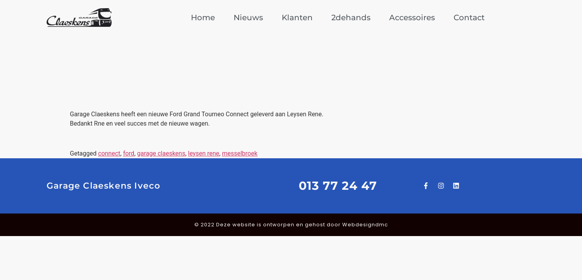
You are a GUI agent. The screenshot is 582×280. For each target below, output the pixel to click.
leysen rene (203, 153)
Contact (469, 17)
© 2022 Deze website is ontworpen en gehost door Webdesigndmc (291, 224)
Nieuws (248, 17)
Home (203, 17)
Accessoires (412, 17)
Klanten (297, 17)
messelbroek (239, 153)
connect (109, 153)
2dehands (351, 17)
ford (128, 153)
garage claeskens (161, 153)
